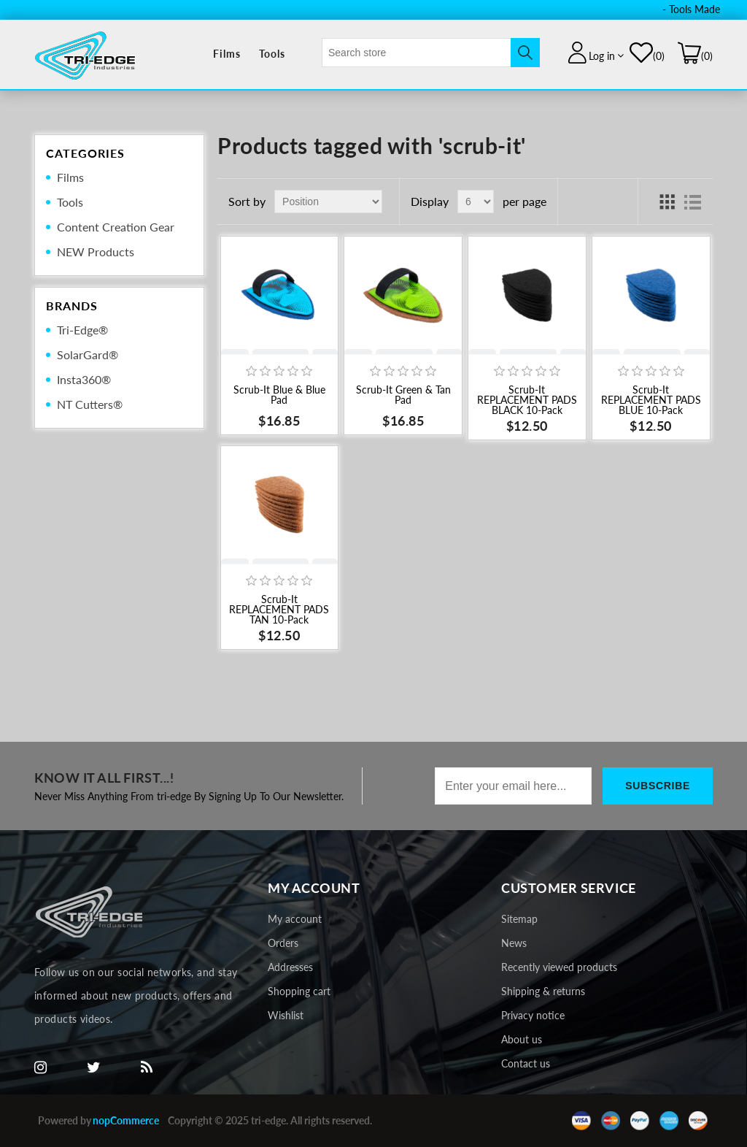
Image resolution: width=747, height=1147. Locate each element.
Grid (667, 201)
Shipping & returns (543, 991)
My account (295, 919)
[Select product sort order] (328, 201)
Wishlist (285, 1015)
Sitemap (519, 919)
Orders (283, 943)
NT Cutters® (90, 404)
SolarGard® (87, 354)
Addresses (290, 967)
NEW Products (95, 251)
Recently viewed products (559, 967)
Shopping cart (299, 991)
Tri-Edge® (82, 330)
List (693, 201)
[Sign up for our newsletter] (513, 786)
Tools (272, 53)
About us (521, 1039)
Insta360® (84, 379)
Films (227, 53)
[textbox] (416, 52)
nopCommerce (126, 1120)
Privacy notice (533, 1015)
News (514, 943)
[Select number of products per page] (475, 201)
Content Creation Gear (115, 227)
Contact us (525, 1063)
